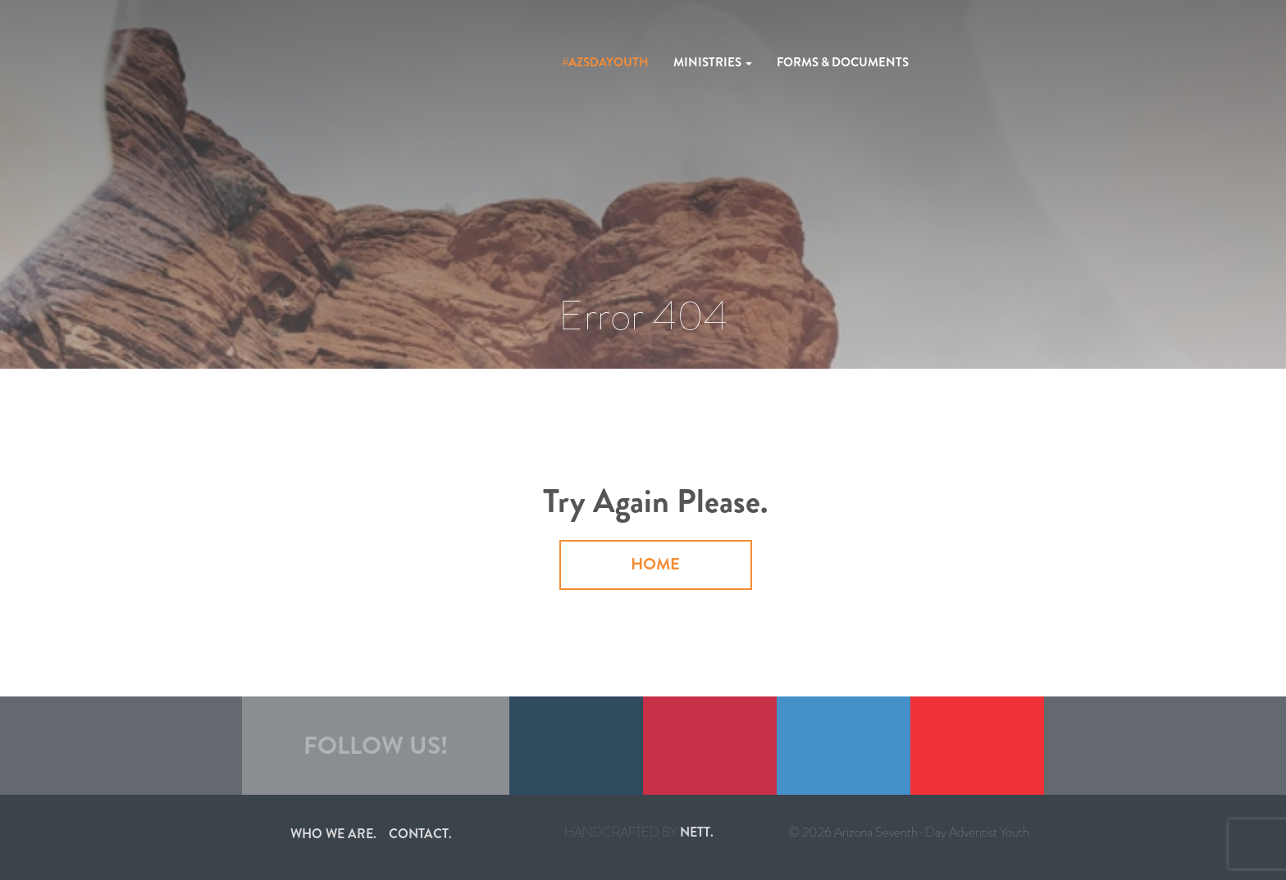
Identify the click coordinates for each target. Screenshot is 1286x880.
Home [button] (655, 564)
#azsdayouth (605, 62)
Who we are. (333, 833)
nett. (697, 832)
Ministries (712, 62)
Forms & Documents (843, 62)
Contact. (420, 833)
